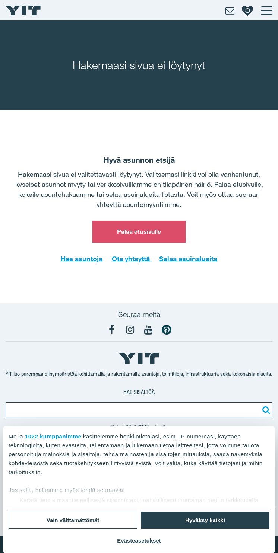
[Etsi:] (265, 410)
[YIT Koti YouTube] (148, 330)
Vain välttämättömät (73, 520)
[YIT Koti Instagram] (130, 330)
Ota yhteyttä (132, 259)
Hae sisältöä (139, 392)
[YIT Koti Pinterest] (167, 330)
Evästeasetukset (139, 540)
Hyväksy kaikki (205, 520)
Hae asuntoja (81, 259)
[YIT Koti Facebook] (112, 330)
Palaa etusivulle (139, 231)
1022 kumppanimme (53, 436)
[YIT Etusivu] (23, 10)
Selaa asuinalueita (188, 259)
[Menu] (266, 10)
